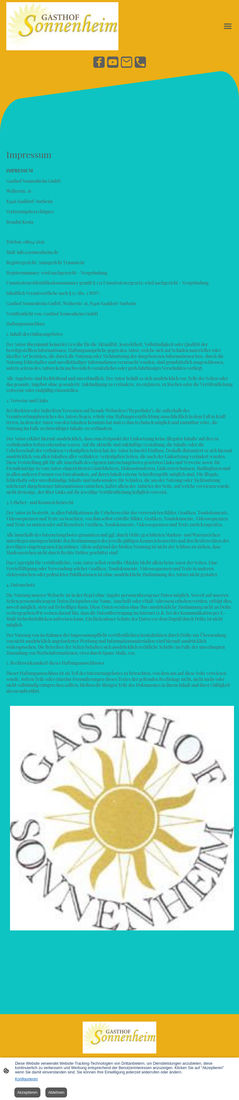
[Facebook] (99, 62)
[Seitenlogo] (62, 26)
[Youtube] (112, 62)
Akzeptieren (27, 1092)
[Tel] (140, 62)
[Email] (126, 62)
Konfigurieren (26, 1079)
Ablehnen (56, 1092)
